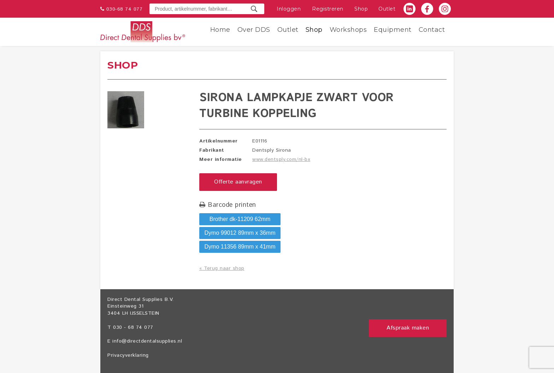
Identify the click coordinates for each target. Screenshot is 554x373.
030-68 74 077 (124, 9)
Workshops (348, 30)
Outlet (386, 9)
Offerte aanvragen (238, 182)
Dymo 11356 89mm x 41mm (240, 247)
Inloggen (289, 9)
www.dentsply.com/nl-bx (281, 159)
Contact (432, 30)
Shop (361, 9)
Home (220, 30)
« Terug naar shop (221, 268)
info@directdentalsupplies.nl (147, 341)
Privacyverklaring (128, 355)
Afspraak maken (408, 328)
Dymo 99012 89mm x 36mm (240, 233)
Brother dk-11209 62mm (240, 219)
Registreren (327, 9)
